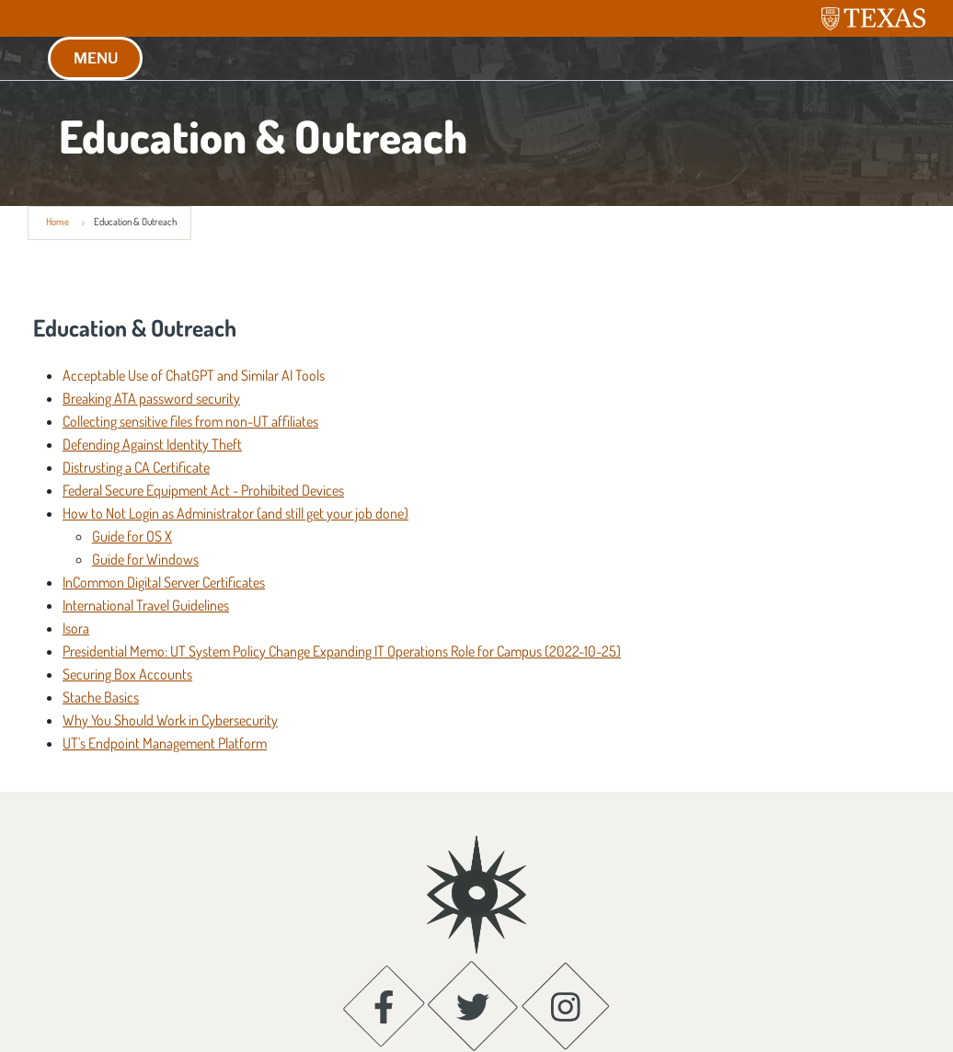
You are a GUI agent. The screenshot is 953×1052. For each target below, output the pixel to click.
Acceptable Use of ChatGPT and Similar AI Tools (194, 375)
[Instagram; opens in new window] (565, 939)
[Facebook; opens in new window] (384, 939)
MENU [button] (96, 58)
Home (57, 221)
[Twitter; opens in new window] (473, 939)
